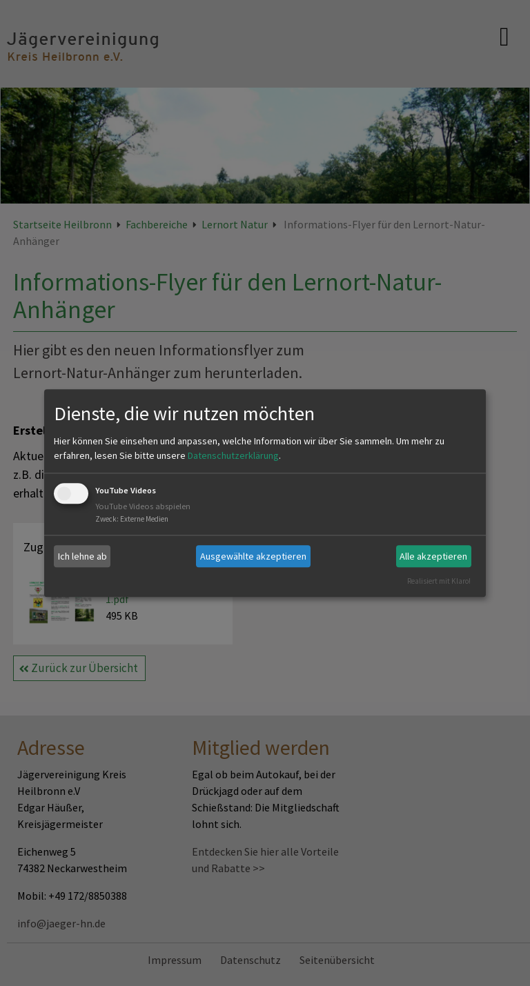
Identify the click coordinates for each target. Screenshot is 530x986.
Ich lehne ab (82, 556)
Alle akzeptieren (433, 556)
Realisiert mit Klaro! (439, 581)
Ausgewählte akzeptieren (253, 556)
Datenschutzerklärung (233, 456)
